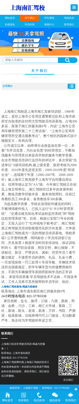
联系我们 (70, 400)
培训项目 (23, 400)
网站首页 (7, 400)
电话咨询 (39, 400)
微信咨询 (55, 400)
